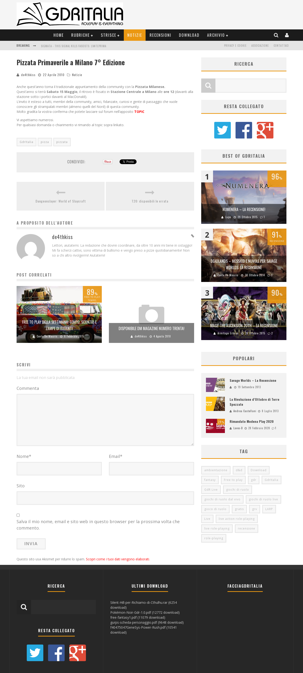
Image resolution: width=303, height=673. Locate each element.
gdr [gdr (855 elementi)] (253, 480)
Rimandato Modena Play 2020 (252, 421)
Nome (24, 456)
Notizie (134, 35)
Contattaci (281, 45)
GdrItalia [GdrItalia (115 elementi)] (271, 480)
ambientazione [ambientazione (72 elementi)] (215, 470)
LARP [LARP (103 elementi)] (269, 509)
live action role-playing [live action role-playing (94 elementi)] (237, 519)
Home (58, 35)
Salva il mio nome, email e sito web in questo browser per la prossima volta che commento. (98, 525)
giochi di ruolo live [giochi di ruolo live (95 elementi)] (263, 500)
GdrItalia (26, 142)
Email (115, 456)
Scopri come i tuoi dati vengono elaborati (117, 559)
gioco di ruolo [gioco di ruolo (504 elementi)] (215, 509)
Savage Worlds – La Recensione (253, 380)
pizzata (62, 142)
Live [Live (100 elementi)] (207, 519)
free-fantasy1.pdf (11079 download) (137, 617)
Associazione (260, 45)
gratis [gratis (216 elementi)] (239, 509)
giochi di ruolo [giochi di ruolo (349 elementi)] (237, 490)
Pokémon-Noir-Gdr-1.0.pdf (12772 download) (145, 612)
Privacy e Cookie (235, 45)
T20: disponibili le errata (150, 200)
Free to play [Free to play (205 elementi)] (233, 480)
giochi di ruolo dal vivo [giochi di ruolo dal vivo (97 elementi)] (222, 500)
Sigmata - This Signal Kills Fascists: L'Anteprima (73, 46)
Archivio (216, 35)
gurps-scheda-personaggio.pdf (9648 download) (147, 622)
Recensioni (160, 35)
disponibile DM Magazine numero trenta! (151, 328)
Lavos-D (238, 428)
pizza (45, 142)
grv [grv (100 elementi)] (254, 509)
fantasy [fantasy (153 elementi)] (210, 480)
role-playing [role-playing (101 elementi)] (213, 538)
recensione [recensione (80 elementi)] (246, 529)
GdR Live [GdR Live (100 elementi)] (211, 490)
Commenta (28, 388)
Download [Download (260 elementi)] (259, 470)
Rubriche (80, 35)
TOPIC (139, 111)
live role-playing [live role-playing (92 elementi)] (217, 529)
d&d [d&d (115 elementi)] (239, 470)
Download (189, 35)
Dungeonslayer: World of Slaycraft (61, 200)
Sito (21, 486)
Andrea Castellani (244, 411)
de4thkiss (28, 74)
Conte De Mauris (47, 336)
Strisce (108, 35)
